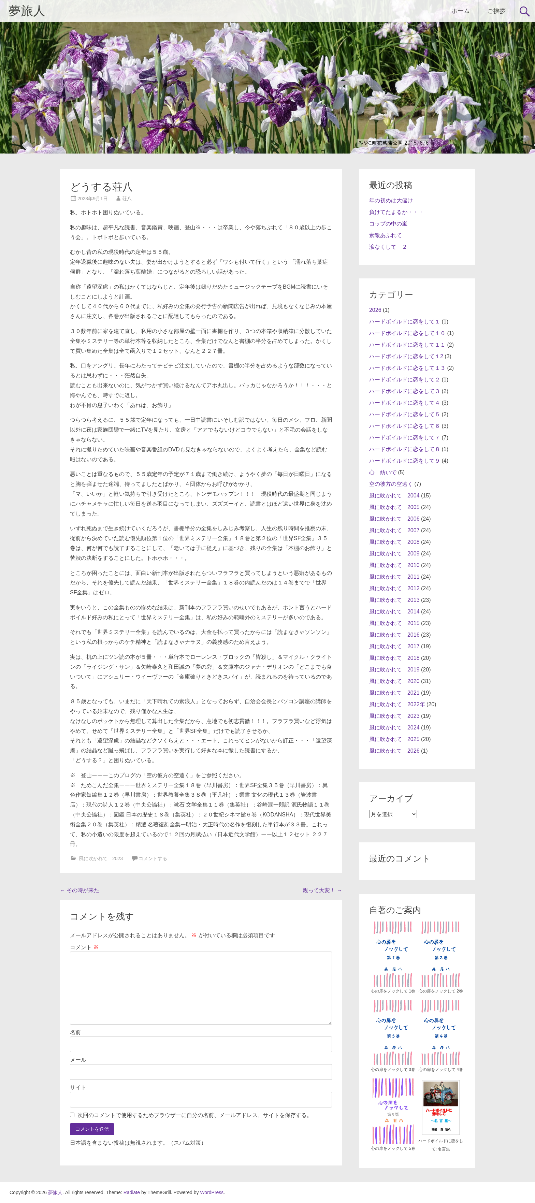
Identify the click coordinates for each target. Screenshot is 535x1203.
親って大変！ (322, 890)
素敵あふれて (385, 235)
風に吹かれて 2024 (394, 727)
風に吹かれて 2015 (394, 623)
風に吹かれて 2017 (394, 646)
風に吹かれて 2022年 (397, 704)
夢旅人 (27, 11)
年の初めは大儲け (391, 200)
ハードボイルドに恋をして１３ (407, 368)
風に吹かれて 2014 (394, 611)
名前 (75, 1032)
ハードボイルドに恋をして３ (404, 391)
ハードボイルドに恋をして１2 (406, 356)
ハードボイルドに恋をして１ (404, 321)
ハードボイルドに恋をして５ (404, 414)
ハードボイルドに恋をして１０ (407, 333)
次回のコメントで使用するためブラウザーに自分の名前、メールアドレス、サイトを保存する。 (194, 1115)
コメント (84, 947)
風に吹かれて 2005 (394, 507)
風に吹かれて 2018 (394, 658)
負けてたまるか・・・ (396, 212)
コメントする (153, 858)
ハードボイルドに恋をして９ (404, 461)
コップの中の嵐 (388, 224)
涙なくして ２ (388, 247)
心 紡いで (382, 472)
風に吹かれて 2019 (394, 669)
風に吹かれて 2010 (394, 565)
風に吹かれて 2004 (394, 495)
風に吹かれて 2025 (394, 739)
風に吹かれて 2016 (394, 635)
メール (78, 1060)
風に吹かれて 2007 (394, 530)
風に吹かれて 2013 (394, 600)
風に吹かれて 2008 (394, 542)
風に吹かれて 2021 (394, 693)
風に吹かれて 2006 (394, 519)
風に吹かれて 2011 (394, 577)
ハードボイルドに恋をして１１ (407, 345)
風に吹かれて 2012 (394, 588)
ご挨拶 (496, 10)
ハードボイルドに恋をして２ (404, 379)
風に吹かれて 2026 (394, 751)
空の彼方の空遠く (391, 484)
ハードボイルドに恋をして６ (404, 426)
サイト (78, 1087)
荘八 (127, 198)
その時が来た (79, 890)
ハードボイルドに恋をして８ (404, 449)
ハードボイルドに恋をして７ (404, 437)
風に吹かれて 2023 (101, 858)
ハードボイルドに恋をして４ (404, 403)
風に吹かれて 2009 (394, 553)
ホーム (460, 10)
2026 (375, 310)
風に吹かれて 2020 (394, 681)
